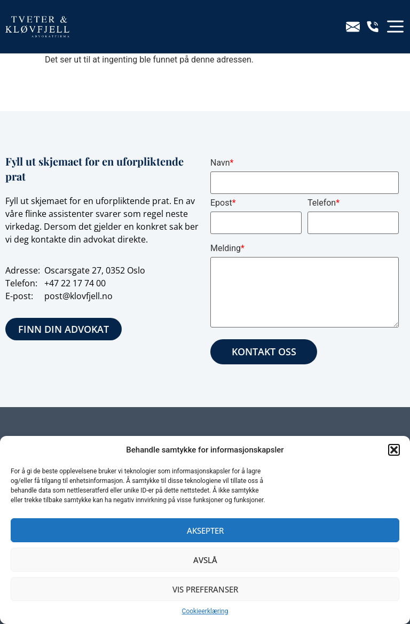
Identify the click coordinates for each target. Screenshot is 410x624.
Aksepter (205, 530)
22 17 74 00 (83, 283)
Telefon (324, 203)
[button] (394, 449)
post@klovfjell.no (78, 296)
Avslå (205, 560)
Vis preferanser (205, 589)
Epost (223, 203)
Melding (227, 248)
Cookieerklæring (205, 611)
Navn (221, 163)
